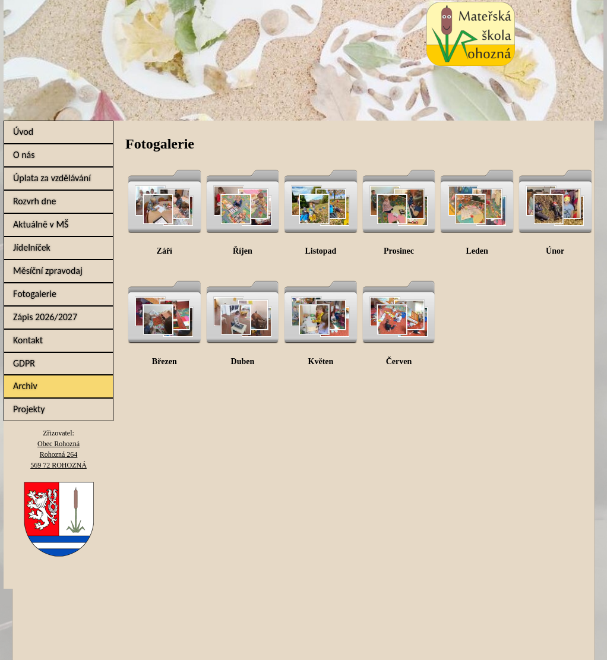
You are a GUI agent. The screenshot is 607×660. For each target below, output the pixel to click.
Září (164, 251)
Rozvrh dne (34, 201)
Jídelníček (31, 247)
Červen (399, 361)
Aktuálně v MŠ (40, 224)
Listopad (320, 251)
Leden (477, 251)
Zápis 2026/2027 (45, 317)
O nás (24, 154)
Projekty (29, 409)
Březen (164, 361)
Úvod (23, 131)
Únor (555, 251)
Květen (321, 361)
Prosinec (399, 251)
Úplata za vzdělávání (52, 178)
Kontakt (28, 340)
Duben (243, 361)
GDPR (24, 363)
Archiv (25, 385)
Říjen (242, 251)
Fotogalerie (34, 293)
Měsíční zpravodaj (48, 270)
